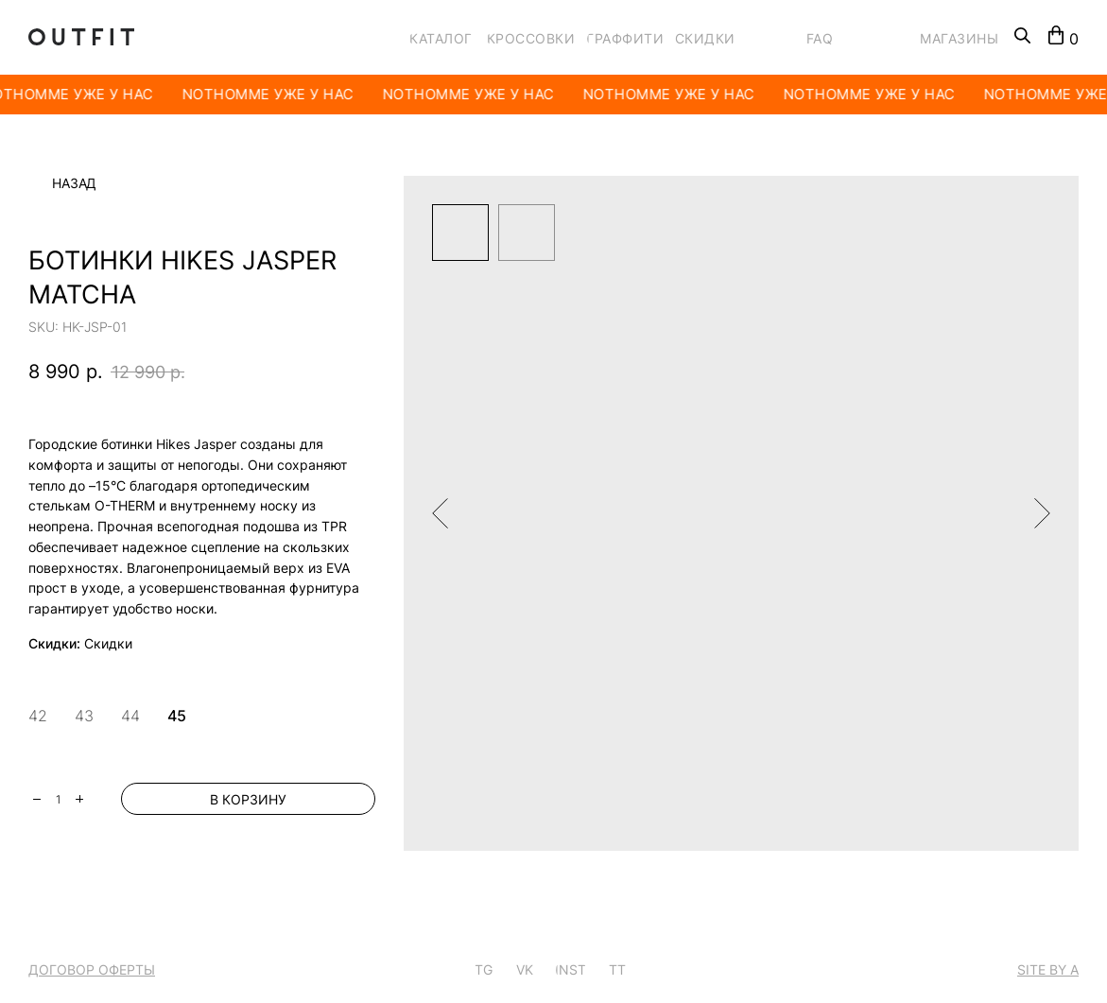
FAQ (820, 38)
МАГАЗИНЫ (959, 38)
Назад (74, 183)
